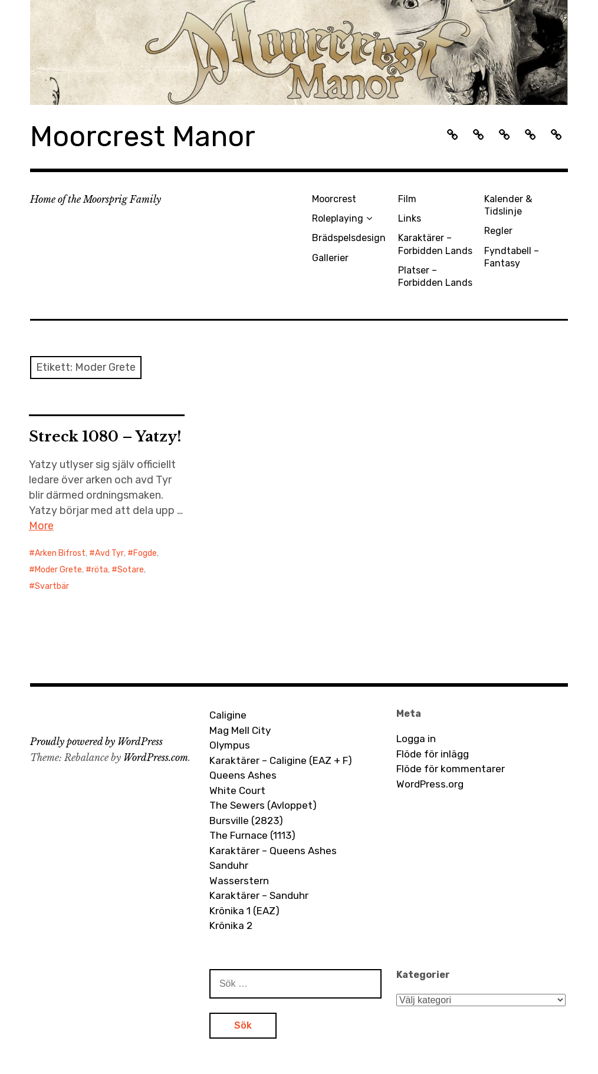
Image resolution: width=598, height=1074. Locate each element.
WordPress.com (155, 757)
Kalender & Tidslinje (508, 205)
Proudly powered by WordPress (96, 741)
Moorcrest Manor (142, 136)
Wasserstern (239, 881)
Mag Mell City (240, 730)
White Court (237, 790)
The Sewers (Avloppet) (263, 805)
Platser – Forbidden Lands (435, 276)
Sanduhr (228, 865)
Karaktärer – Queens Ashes (273, 850)
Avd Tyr (109, 553)
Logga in (416, 738)
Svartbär (52, 586)
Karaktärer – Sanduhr (258, 895)
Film (407, 199)
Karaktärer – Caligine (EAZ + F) (280, 760)
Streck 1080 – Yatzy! (105, 436)
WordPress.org (430, 784)
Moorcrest (334, 199)
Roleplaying (337, 218)
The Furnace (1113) (252, 835)
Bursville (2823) (246, 820)
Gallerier (330, 257)
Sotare (130, 570)
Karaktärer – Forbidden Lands (435, 244)
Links (409, 218)
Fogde (145, 553)
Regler (498, 230)
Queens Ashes (243, 775)
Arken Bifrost (60, 553)
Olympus (229, 745)
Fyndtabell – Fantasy (511, 257)
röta (99, 570)
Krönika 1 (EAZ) (244, 911)
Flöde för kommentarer (450, 769)
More (41, 525)
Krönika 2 (230, 925)
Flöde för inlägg (432, 754)
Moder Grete (58, 570)
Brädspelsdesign (349, 237)
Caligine (228, 715)
